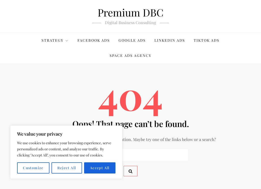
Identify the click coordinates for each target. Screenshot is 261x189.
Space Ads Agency (130, 55)
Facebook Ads (93, 40)
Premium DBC (131, 12)
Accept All (100, 167)
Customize (33, 167)
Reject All (66, 167)
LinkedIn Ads (169, 40)
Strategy (55, 40)
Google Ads (132, 40)
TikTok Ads (206, 40)
